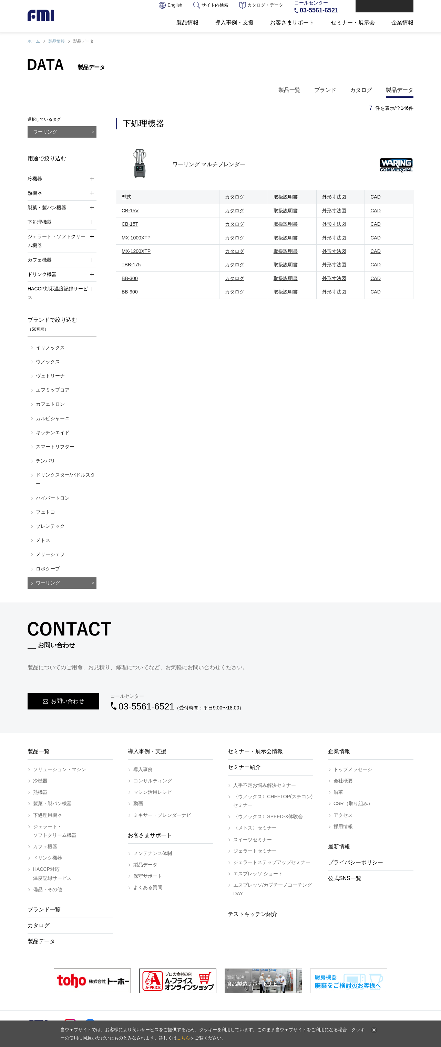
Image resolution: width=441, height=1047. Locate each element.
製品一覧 (289, 90)
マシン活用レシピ (152, 792)
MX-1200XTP (136, 251)
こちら (183, 1037)
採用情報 (343, 826)
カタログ (361, 90)
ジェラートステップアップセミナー (271, 862)
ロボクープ (48, 568)
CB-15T (130, 224)
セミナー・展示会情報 (255, 751)
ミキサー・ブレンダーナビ (162, 815)
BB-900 (130, 292)
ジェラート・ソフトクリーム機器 (54, 831)
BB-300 (130, 278)
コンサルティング (152, 780)
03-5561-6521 (319, 10)
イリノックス (50, 347)
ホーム (34, 41)
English (170, 5)
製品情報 (56, 41)
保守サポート (147, 876)
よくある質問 (147, 887)
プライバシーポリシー (355, 862)
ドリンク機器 (47, 858)
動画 (138, 803)
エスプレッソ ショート (258, 873)
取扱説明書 (286, 210)
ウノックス (48, 361)
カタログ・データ (261, 5)
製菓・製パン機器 (52, 803)
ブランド (325, 90)
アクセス (343, 815)
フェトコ (45, 512)
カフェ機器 (45, 846)
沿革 (338, 792)
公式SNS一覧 (344, 878)
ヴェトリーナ (50, 375)
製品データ (399, 90)
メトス (43, 540)
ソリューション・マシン (59, 769)
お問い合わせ (388, 7)
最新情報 (339, 847)
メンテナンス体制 (152, 853)
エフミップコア (53, 390)
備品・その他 (47, 889)
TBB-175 (131, 264)
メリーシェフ (50, 554)
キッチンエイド (53, 432)
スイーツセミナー (252, 839)
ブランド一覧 (44, 909)
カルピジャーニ (53, 418)
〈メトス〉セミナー (255, 828)
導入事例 (143, 769)
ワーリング (48, 583)
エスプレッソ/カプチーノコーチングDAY (272, 889)
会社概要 (343, 780)
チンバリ (45, 460)
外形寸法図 (334, 210)
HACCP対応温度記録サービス (52, 873)
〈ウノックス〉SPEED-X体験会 (267, 816)
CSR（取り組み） (353, 803)
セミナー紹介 (244, 767)
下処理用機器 (47, 815)
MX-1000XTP (136, 238)
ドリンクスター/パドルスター (65, 479)
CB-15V (130, 210)
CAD (375, 210)
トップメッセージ (353, 769)
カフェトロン (50, 404)
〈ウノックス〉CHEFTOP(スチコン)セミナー (272, 801)
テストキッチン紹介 (252, 914)
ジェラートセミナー (255, 851)
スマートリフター (55, 446)
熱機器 (40, 792)
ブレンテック (50, 526)
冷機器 (40, 780)
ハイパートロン (53, 498)
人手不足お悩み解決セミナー (264, 785)
